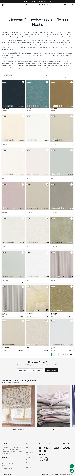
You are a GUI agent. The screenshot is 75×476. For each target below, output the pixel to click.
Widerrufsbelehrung (44, 474)
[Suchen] (72, 78)
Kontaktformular (23, 370)
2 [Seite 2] (56, 354)
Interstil (46, 4)
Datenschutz (55, 474)
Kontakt (28, 464)
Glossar (27, 462)
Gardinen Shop (29, 447)
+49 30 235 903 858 (38, 1)
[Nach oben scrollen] (72, 473)
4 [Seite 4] (63, 354)
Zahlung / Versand (30, 457)
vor (71, 354)
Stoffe (27, 4)
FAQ (27, 459)
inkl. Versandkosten (70, 474)
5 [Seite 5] (67, 354)
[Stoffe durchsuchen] (67, 78)
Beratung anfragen (51, 370)
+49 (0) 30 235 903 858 (9, 463)
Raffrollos (41, 4)
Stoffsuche (23, 4)
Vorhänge (32, 4)
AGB (36, 474)
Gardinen (37, 4)
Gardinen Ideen (29, 452)
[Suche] (65, 5)
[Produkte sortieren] (18, 75)
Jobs (27, 449)
